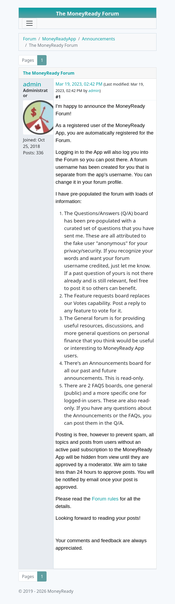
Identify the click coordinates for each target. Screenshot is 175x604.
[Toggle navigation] (29, 23)
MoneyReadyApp (59, 39)
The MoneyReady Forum (48, 73)
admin (32, 84)
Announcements (98, 39)
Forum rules (105, 499)
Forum (29, 39)
